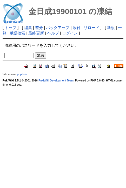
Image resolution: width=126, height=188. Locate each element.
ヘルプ (53, 33)
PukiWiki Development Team (56, 80)
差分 (39, 27)
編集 (28, 27)
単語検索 (17, 33)
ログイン (70, 33)
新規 (111, 27)
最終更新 (36, 33)
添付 (77, 27)
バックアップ (57, 27)
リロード (91, 27)
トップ (10, 27)
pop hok (22, 74)
